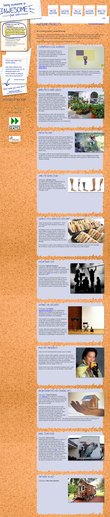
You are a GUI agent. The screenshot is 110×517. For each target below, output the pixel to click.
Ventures (45, 396)
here (48, 272)
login (103, 18)
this (56, 449)
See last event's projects (96, 24)
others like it (43, 68)
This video (42, 66)
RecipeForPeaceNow (46, 310)
